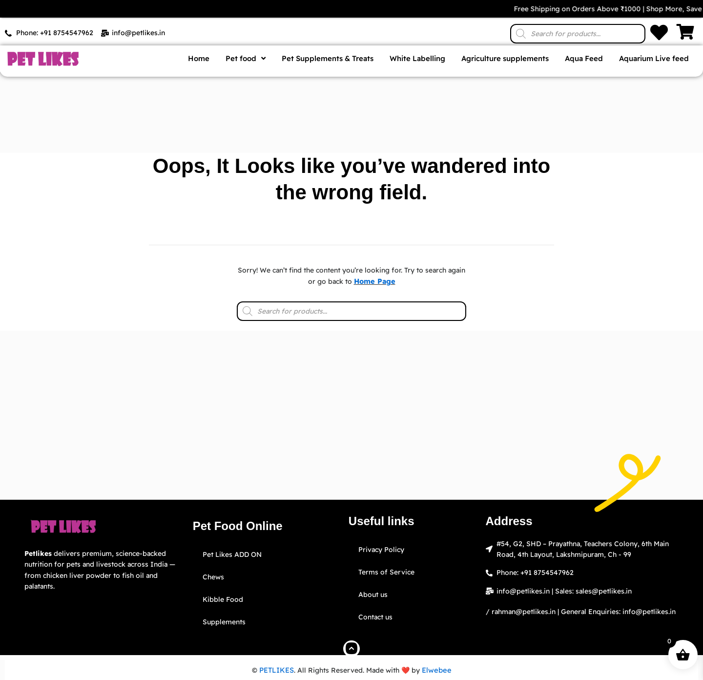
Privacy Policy (381, 549)
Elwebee (436, 670)
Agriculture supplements (505, 58)
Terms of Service (386, 572)
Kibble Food (223, 599)
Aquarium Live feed (654, 58)
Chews (213, 577)
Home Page (374, 281)
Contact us (375, 617)
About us (373, 594)
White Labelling (417, 58)
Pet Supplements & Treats (327, 58)
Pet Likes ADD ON (232, 554)
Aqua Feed (584, 58)
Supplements (224, 621)
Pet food (246, 58)
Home (198, 58)
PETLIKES (277, 670)
